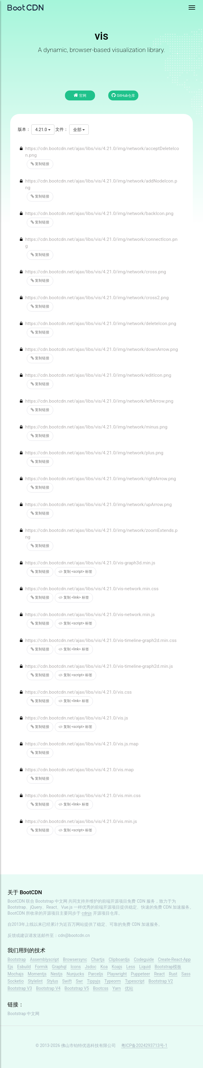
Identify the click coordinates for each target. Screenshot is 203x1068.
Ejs (10, 966)
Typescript (134, 981)
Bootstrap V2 (161, 981)
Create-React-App (174, 959)
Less (130, 966)
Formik (41, 966)
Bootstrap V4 (48, 988)
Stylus (52, 981)
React (159, 973)
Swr (79, 981)
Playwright (117, 973)
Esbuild (24, 966)
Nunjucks (75, 973)
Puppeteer (140, 973)
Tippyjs (93, 981)
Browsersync (75, 959)
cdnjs (87, 913)
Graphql (59, 966)
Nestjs (57, 973)
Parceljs (95, 973)
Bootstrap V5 (77, 988)
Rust (173, 973)
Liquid (145, 966)
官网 (80, 95)
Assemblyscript (44, 959)
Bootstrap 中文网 (51, 901)
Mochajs (15, 973)
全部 (79, 129)
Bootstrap (17, 959)
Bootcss (100, 988)
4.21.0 (42, 129)
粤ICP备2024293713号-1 (144, 1045)
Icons (76, 966)
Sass (185, 973)
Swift (67, 981)
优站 (129, 988)
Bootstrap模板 (168, 966)
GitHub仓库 (123, 95)
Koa (104, 966)
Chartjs (98, 959)
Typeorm (112, 981)
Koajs (117, 966)
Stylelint (35, 981)
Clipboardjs (119, 959)
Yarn (116, 988)
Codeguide (144, 959)
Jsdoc (90, 966)
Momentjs (37, 973)
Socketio (16, 981)
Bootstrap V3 (20, 988)
